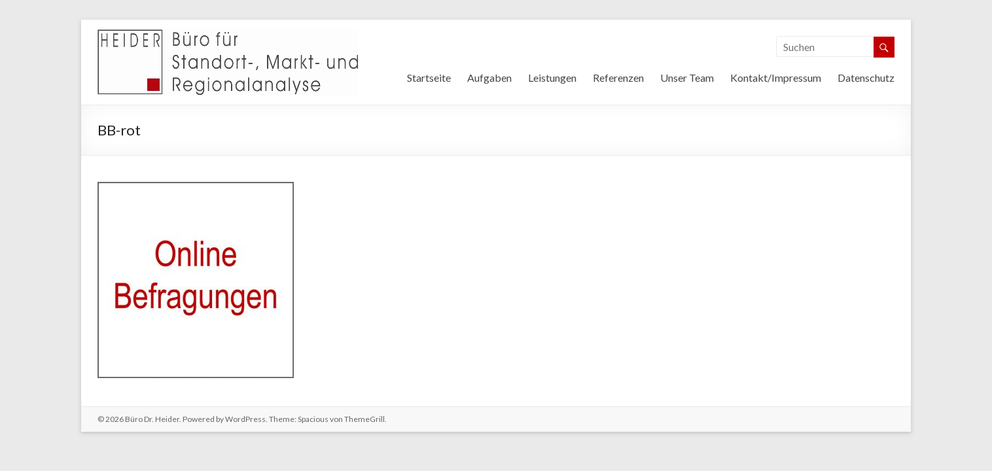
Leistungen (552, 77)
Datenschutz (866, 77)
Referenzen (618, 77)
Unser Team (687, 77)
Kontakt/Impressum (775, 77)
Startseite (429, 77)
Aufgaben (489, 77)
